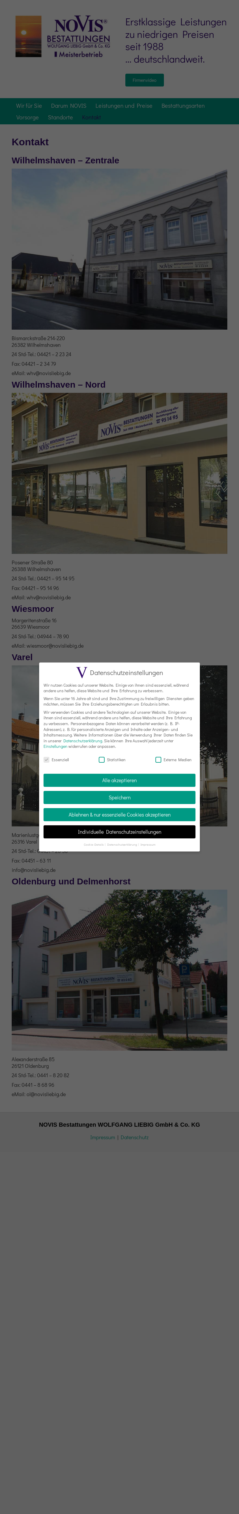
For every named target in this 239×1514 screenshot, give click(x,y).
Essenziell (56, 759)
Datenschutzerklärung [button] (122, 844)
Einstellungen (55, 746)
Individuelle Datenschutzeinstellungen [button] (119, 831)
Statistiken (112, 759)
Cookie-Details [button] (94, 844)
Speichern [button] (120, 797)
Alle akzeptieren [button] (119, 780)
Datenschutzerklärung (82, 740)
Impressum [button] (148, 844)
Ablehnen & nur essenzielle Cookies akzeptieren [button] (120, 814)
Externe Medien (173, 759)
